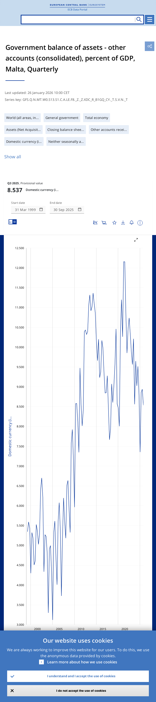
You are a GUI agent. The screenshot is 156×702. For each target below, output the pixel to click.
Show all (12, 156)
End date (56, 203)
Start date (18, 203)
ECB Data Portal (77, 9)
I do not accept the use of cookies (81, 690)
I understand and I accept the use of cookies (81, 676)
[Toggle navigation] (149, 19)
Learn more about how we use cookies (82, 662)
